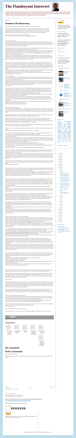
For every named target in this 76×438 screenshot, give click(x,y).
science (59, 133)
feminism (59, 130)
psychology (67, 141)
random (69, 125)
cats (61, 140)
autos (62, 129)
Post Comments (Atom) (14, 389)
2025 (60, 221)
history (66, 129)
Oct (60, 204)
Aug (60, 201)
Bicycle (69, 131)
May (61, 196)
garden (63, 140)
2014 (60, 167)
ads (62, 138)
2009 (60, 159)
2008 (60, 158)
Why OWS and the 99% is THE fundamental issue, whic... (65, 180)
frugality (69, 135)
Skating (61, 190)
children (69, 140)
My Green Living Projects (63, 90)
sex (58, 126)
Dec (60, 205)
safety (66, 140)
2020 (60, 215)
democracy (10, 318)
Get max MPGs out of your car (64, 227)
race (61, 126)
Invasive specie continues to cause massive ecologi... (64, 175)
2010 (60, 161)
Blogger (50, 432)
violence (65, 135)
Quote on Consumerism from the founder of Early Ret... (65, 184)
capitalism (60, 124)
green (65, 126)
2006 (60, 155)
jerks (62, 135)
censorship (59, 138)
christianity (59, 134)
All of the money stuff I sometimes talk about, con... (65, 193)
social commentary (17, 318)
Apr (60, 195)
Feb (60, 170)
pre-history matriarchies (64, 189)
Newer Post (8, 387)
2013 (60, 165)
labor (64, 127)
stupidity (69, 126)
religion (69, 132)
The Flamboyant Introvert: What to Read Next (18, 400)
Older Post (51, 387)
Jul (60, 199)
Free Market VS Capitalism (63, 57)
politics (13, 318)
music (61, 139)
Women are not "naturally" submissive (66, 72)
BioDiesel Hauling (64, 132)
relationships (60, 131)
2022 (60, 218)
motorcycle (59, 141)
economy (59, 125)
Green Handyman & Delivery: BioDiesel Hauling (64, 229)
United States (67, 124)
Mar (60, 171)
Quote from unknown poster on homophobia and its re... (65, 178)
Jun (60, 198)
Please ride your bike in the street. (67, 78)
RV (63, 139)
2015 (60, 207)
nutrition (65, 139)
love (65, 130)
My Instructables (61, 226)
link (70, 129)
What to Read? (62, 45)
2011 (60, 162)
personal (60, 123)
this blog (63, 133)
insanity (59, 135)
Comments (60, 52)
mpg (70, 130)
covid (70, 141)
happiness (64, 134)
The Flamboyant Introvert (27, 6)
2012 (60, 164)
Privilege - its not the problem (65, 186)
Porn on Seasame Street (64, 182)
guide (59, 129)
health (59, 132)
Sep (60, 202)
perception (64, 125)
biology (65, 131)
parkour (63, 141)
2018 (60, 212)
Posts (59, 50)
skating (59, 142)
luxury (65, 138)
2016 (60, 209)
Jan (60, 168)
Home (30, 387)
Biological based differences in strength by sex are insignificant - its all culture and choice (67, 95)
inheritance (69, 134)
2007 (60, 156)
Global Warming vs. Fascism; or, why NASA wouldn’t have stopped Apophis (67, 86)
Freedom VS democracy (64, 173)
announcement (68, 133)
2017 (60, 210)
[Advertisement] (63, 254)
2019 (60, 213)
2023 (60, 220)
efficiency (60, 127)
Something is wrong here (64, 187)
